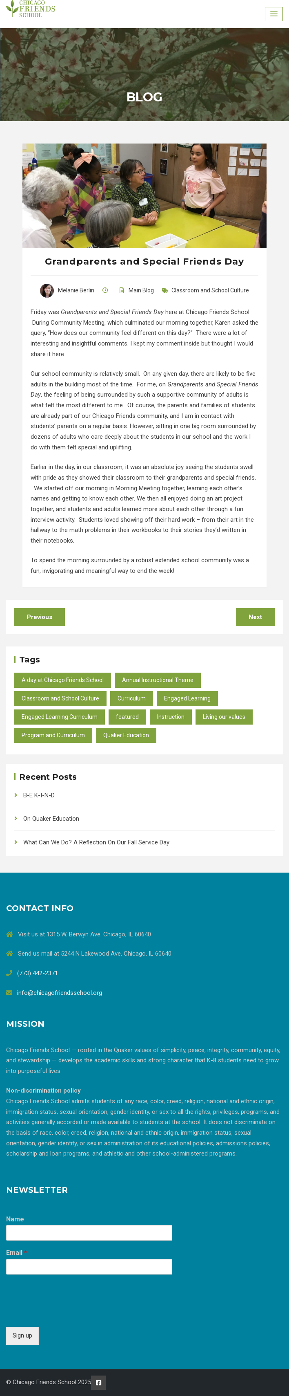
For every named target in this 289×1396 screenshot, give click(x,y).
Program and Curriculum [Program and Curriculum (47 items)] (53, 735)
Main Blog (141, 290)
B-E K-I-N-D (39, 795)
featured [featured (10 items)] (127, 717)
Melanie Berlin (67, 290)
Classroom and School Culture (210, 290)
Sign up (22, 1335)
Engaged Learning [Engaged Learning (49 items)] (187, 698)
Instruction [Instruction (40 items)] (171, 717)
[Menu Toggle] (274, 14)
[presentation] (68, 1313)
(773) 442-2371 (37, 973)
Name (15, 1219)
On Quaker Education (51, 818)
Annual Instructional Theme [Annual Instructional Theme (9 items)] (157, 680)
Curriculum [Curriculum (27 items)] (132, 698)
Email (16, 1253)
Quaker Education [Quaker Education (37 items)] (126, 735)
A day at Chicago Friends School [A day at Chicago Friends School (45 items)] (63, 680)
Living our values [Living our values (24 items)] (224, 717)
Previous (39, 617)
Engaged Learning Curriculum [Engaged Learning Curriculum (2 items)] (60, 717)
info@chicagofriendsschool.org (59, 993)
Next (255, 617)
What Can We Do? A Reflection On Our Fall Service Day (96, 842)
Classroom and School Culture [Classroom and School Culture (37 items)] (60, 698)
